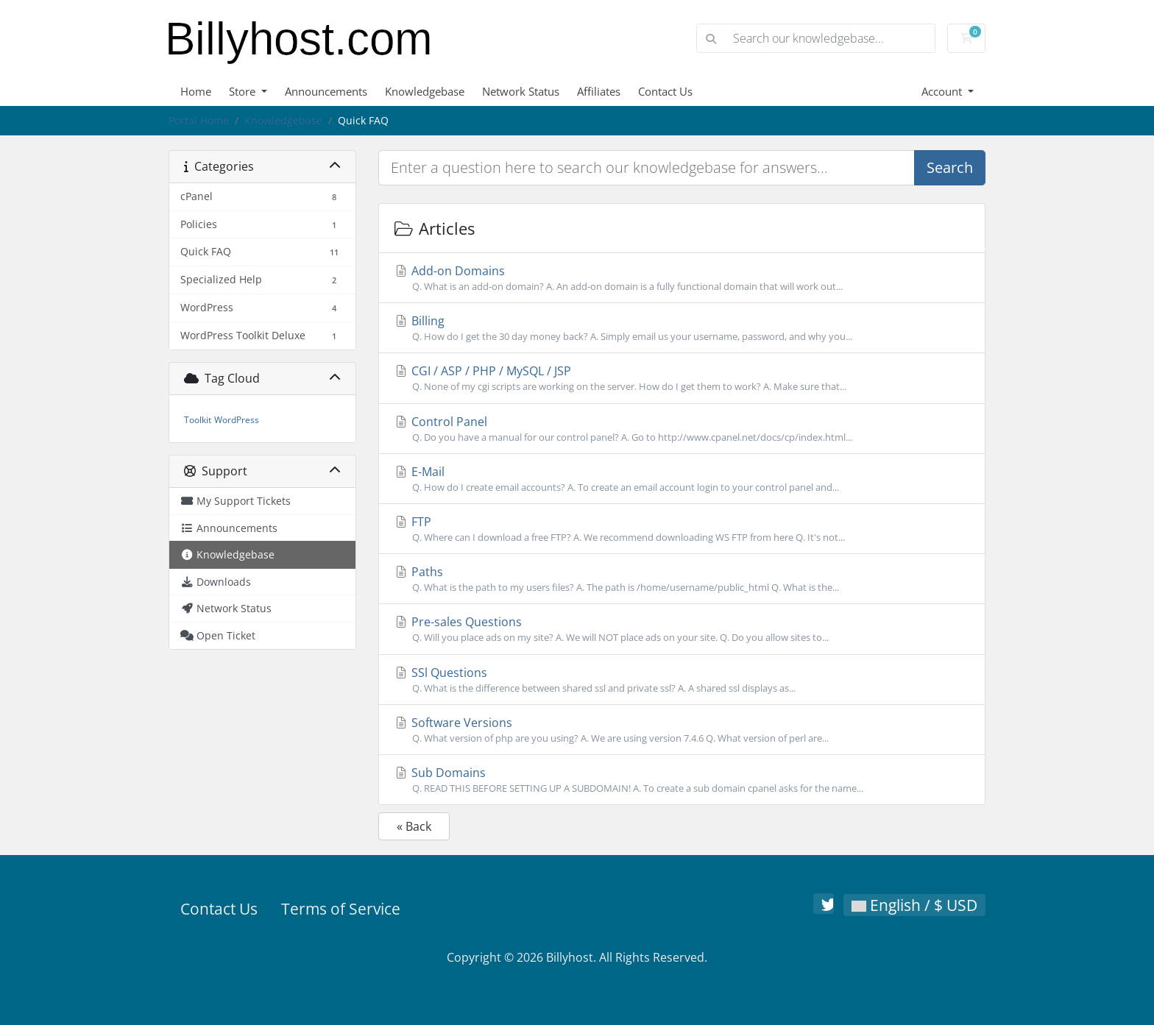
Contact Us (665, 91)
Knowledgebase (424, 91)
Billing (682, 328)
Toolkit (197, 420)
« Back (414, 826)
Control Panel (682, 429)
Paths (682, 579)
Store (243, 91)
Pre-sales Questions (682, 629)
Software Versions (682, 729)
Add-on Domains (682, 278)
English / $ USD (914, 905)
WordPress (236, 420)
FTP (682, 529)
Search (950, 167)
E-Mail (682, 479)
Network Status (520, 91)
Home (195, 91)
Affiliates (598, 91)
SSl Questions (682, 679)
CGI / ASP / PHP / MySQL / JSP (682, 378)
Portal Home (199, 120)
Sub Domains (682, 780)
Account (943, 91)
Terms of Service (340, 908)
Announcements (326, 91)
